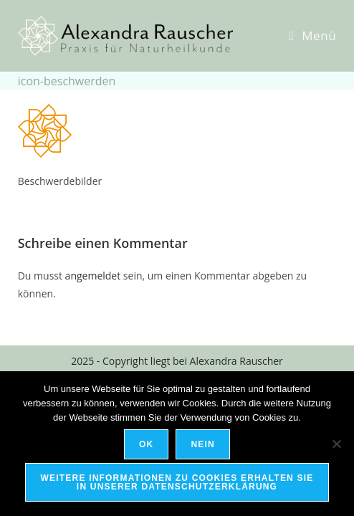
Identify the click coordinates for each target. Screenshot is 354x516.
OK (146, 444)
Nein (202, 444)
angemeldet (93, 275)
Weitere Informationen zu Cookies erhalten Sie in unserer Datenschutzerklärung (177, 482)
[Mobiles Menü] (312, 35)
